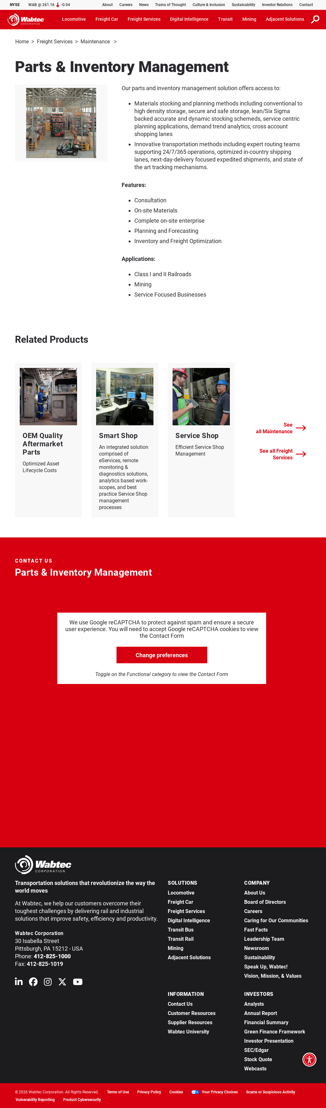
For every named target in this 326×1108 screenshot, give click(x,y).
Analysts (254, 1003)
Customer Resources (192, 1013)
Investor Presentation (269, 1040)
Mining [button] (249, 19)
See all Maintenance (281, 427)
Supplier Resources (190, 1022)
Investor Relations (277, 5)
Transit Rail (181, 938)
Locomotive (181, 892)
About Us (254, 892)
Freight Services (55, 42)
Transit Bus (181, 929)
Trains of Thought (170, 5)
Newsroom (256, 948)
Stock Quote (258, 1059)
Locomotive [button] (74, 19)
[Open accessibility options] (309, 1060)
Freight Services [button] (144, 19)
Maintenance (96, 42)
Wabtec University (188, 1031)
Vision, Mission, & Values (272, 975)
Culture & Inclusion (209, 5)
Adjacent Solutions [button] (285, 19)
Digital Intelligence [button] (189, 19)
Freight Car (180, 901)
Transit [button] (225, 19)
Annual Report (260, 1013)
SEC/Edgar (256, 1050)
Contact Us (180, 1003)
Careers (125, 5)
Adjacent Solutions (189, 957)
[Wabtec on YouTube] (78, 983)
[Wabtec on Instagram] (48, 983)
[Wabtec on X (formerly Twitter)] (62, 983)
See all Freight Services (282, 453)
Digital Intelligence (189, 920)
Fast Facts (256, 929)
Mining (175, 948)
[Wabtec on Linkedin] (19, 983)
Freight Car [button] (107, 19)
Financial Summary (266, 1022)
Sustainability (243, 5)
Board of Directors (265, 901)
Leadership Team (264, 938)
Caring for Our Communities (276, 920)
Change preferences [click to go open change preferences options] (162, 654)
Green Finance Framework (274, 1031)
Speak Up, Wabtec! (265, 966)
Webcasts (255, 1068)
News (144, 5)
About (107, 5)
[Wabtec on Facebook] (33, 983)
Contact (306, 5)
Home (22, 42)
